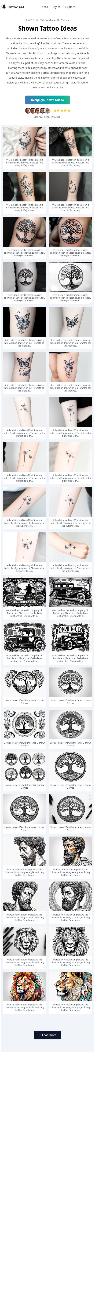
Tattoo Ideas (47, 20)
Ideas (44, 7)
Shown (65, 20)
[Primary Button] (47, 1035)
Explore (70, 7)
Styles (57, 7)
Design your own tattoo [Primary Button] (47, 100)
